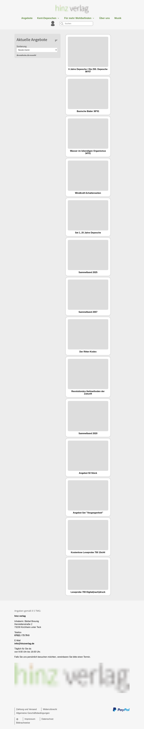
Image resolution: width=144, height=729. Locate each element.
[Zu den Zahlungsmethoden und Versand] (121, 711)
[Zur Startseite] (72, 14)
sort (56, 40)
